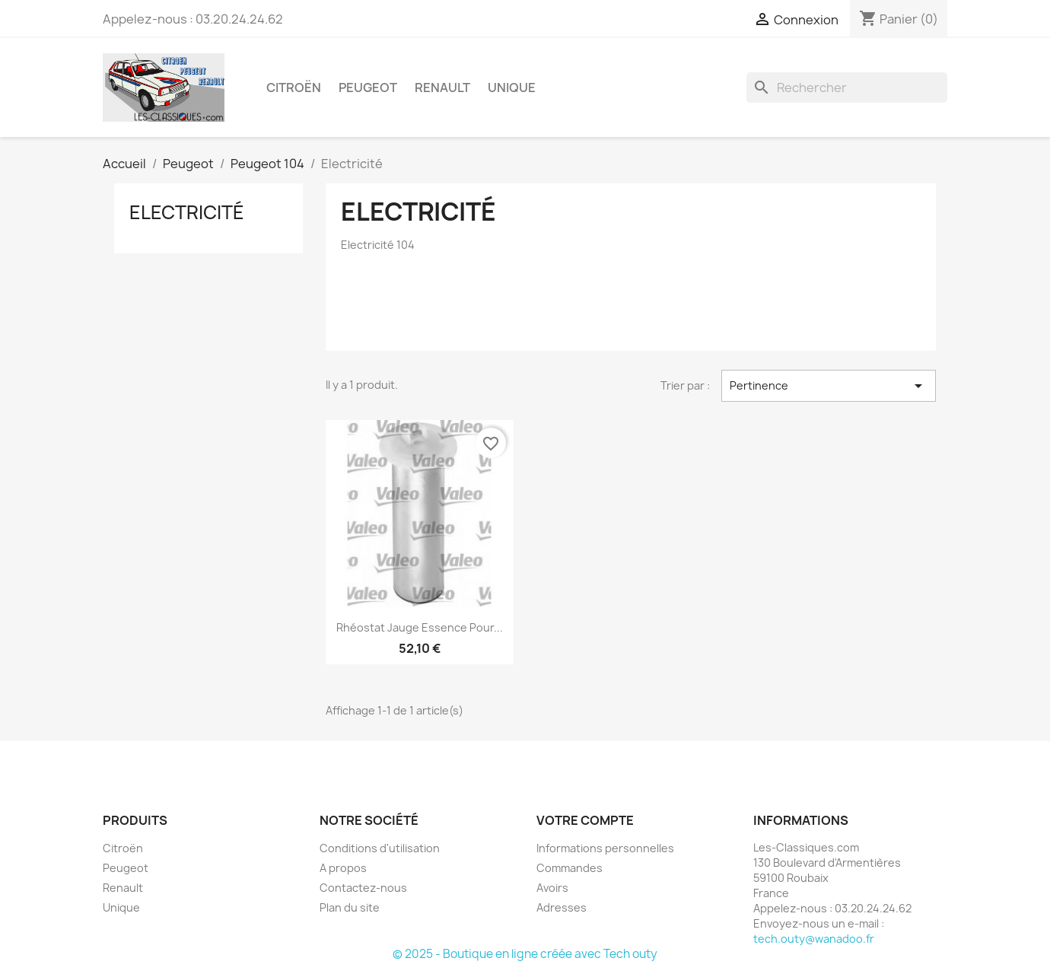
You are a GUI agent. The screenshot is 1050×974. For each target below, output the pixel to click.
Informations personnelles (605, 848)
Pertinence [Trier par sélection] (829, 386)
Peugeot (368, 87)
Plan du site (350, 907)
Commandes (569, 868)
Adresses (561, 907)
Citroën (293, 87)
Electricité (186, 212)
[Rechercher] (846, 87)
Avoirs (552, 887)
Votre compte (585, 820)
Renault (442, 87)
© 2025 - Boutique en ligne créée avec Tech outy (525, 954)
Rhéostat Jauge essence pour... (419, 627)
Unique (512, 87)
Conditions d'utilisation (380, 848)
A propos (343, 868)
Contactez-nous (363, 887)
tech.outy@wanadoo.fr (813, 938)
